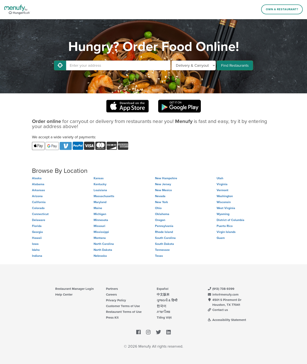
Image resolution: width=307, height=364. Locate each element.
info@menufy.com (223, 294)
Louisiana (100, 190)
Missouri (99, 226)
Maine (98, 208)
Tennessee (162, 250)
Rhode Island (164, 232)
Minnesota (101, 220)
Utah (220, 178)
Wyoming (223, 214)
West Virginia (226, 208)
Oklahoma (162, 214)
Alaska (37, 178)
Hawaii (37, 238)
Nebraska (100, 256)
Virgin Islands (226, 232)
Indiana (37, 256)
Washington (225, 196)
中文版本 (163, 294)
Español (162, 289)
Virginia (222, 184)
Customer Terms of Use (123, 306)
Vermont (222, 190)
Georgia (37, 232)
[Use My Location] (60, 65)
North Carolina (104, 244)
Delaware (38, 220)
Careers (111, 294)
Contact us (217, 310)
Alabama (38, 184)
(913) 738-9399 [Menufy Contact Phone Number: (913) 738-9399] (220, 289)
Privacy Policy (116, 300)
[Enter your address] (118, 65)
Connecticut (40, 214)
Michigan (100, 214)
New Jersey (163, 184)
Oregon (160, 220)
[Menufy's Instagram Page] (148, 332)
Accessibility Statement (226, 320)
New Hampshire (166, 178)
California (39, 202)
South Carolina (165, 238)
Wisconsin (224, 202)
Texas (159, 256)
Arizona (37, 196)
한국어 (161, 306)
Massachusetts (104, 196)
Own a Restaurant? (282, 9)
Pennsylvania (164, 226)
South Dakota (164, 244)
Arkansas (38, 190)
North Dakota (103, 250)
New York (161, 202)
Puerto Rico (225, 226)
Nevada (160, 196)
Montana (100, 238)
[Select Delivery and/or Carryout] (193, 65)
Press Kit (112, 317)
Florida (37, 226)
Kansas (99, 178)
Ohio (158, 208)
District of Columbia (230, 220)
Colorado (38, 208)
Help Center (63, 294)
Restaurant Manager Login (74, 289)
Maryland (100, 202)
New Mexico (163, 190)
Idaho (36, 250)
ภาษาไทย (163, 312)
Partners (112, 289)
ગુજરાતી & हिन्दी (167, 300)
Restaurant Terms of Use (124, 312)
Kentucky (100, 184)
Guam (221, 238)
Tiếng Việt (164, 317)
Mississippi (101, 232)
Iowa (35, 244)
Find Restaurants (235, 65)
